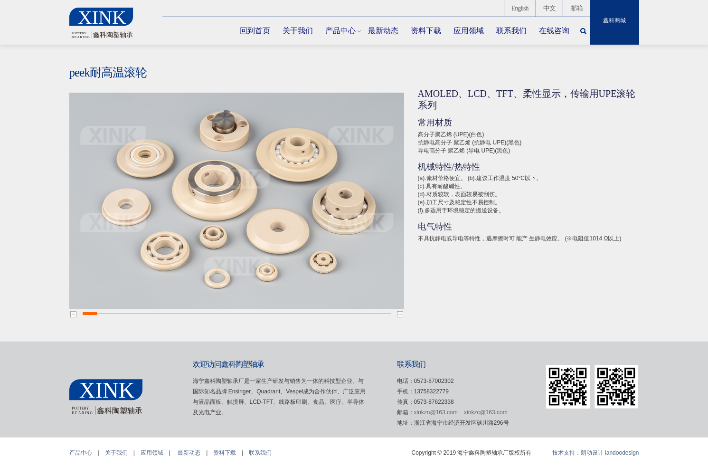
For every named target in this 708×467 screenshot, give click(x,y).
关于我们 (298, 31)
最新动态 (383, 31)
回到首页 (255, 31)
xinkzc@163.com (486, 412)
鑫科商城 (614, 20)
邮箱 (576, 8)
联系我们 (511, 31)
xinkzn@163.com (436, 412)
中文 (549, 8)
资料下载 (426, 31)
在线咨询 (554, 31)
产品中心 (340, 31)
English (520, 8)
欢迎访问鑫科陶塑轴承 (228, 364)
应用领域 (468, 31)
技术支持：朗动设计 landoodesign (595, 452)
